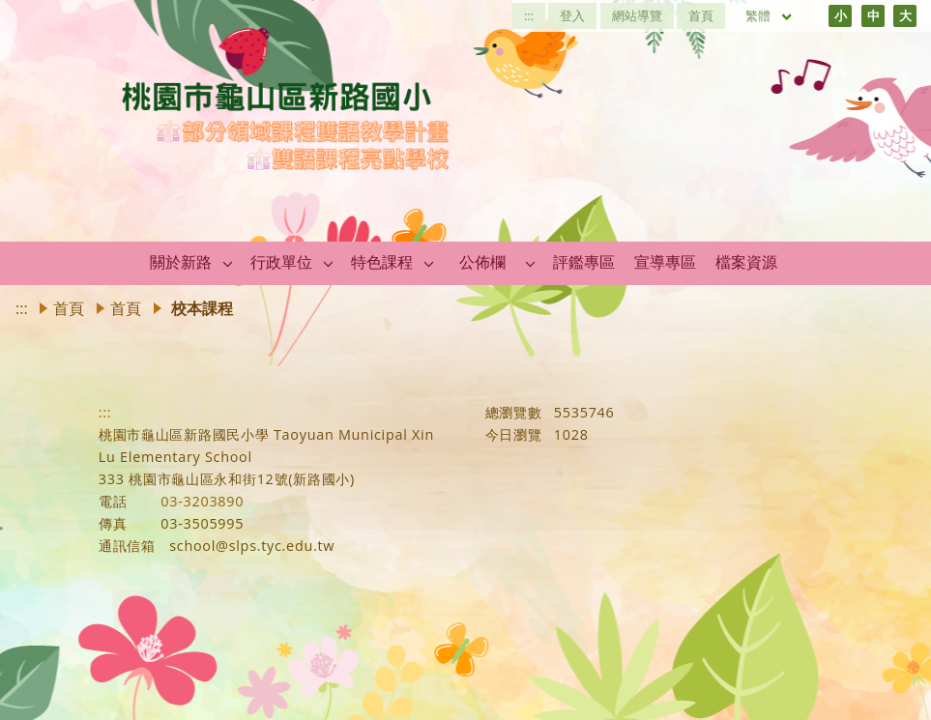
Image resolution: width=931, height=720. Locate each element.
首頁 (700, 15)
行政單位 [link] (281, 262)
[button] (228, 262)
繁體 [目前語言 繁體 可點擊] (769, 15)
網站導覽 (637, 15)
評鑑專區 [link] (584, 262)
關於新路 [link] (181, 262)
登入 (572, 15)
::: (529, 15)
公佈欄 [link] (482, 262)
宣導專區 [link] (665, 262)
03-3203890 (202, 501)
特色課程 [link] (382, 262)
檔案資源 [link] (746, 262)
